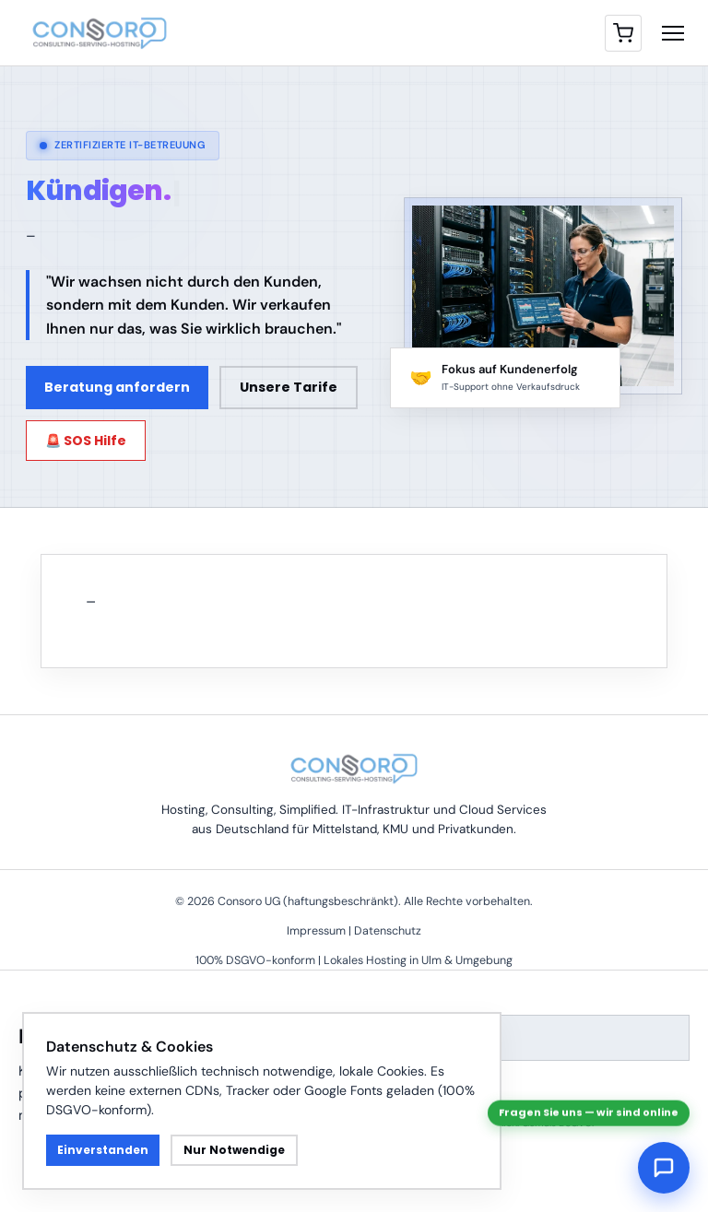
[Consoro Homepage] (99, 33)
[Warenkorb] (623, 33)
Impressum (316, 931)
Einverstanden (102, 1150)
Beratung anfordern (117, 387)
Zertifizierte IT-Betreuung (123, 144)
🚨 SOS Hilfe (85, 440)
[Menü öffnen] (673, 33)
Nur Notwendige (234, 1150)
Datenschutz (387, 931)
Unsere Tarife (288, 387)
